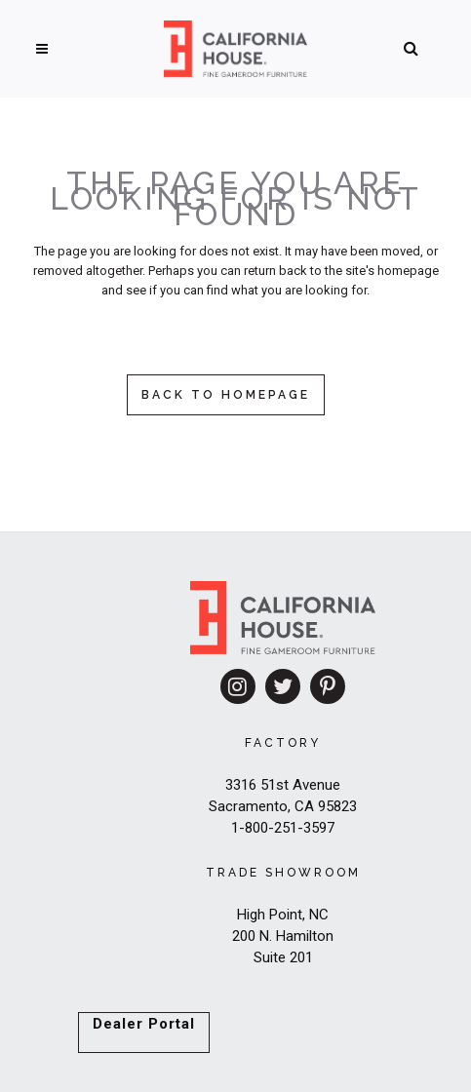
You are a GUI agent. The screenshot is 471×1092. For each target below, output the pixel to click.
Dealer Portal (144, 1024)
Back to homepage (225, 395)
